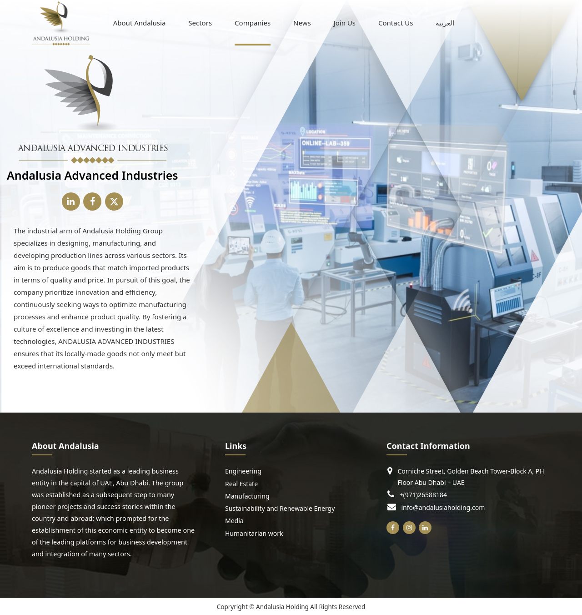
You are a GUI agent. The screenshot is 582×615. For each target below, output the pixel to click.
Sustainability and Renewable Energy (280, 508)
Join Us (345, 22)
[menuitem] (445, 22)
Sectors (200, 22)
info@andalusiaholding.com (443, 507)
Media (234, 520)
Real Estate (241, 484)
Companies (253, 22)
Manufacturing (247, 496)
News (302, 22)
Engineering (243, 471)
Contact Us (395, 22)
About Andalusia (139, 22)
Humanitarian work (254, 533)
